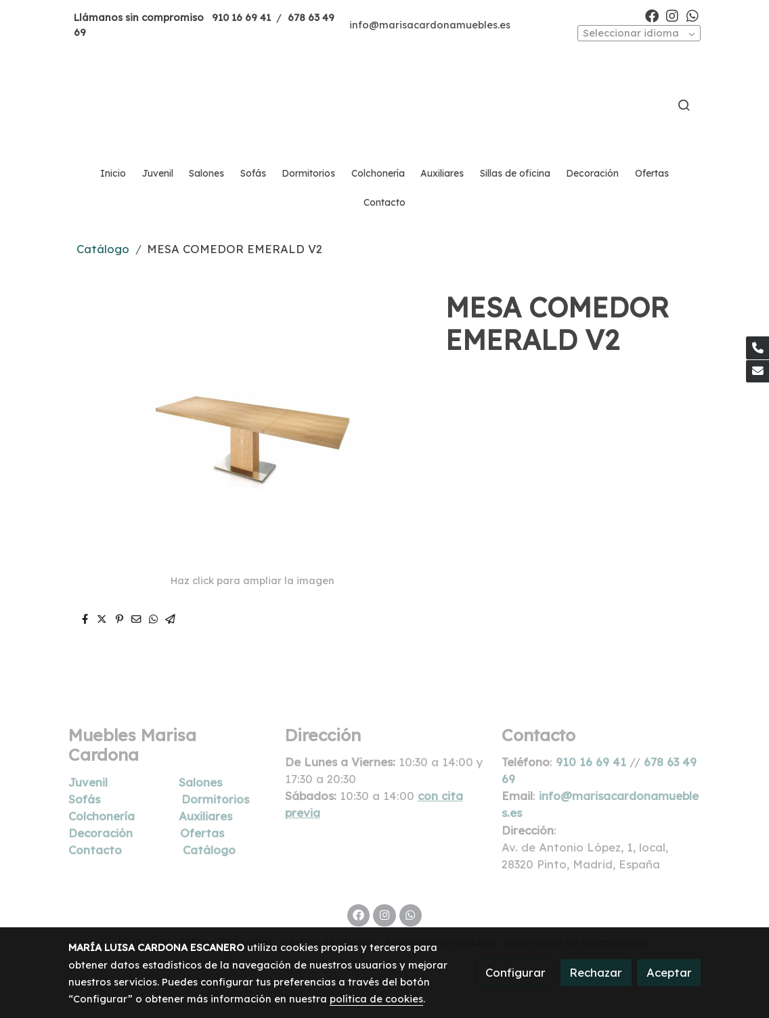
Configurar (515, 972)
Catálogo (102, 249)
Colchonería (101, 816)
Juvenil (88, 782)
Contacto (95, 850)
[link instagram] (672, 15)
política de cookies (376, 998)
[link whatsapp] (692, 15)
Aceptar (669, 972)
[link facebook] (652, 15)
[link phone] (757, 347)
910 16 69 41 (241, 17)
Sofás (84, 799)
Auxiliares (205, 816)
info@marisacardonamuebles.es (429, 24)
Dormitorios (215, 799)
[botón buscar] (683, 105)
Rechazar (595, 972)
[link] (384, 105)
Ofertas (202, 833)
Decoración (100, 833)
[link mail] (757, 371)
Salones (200, 782)
